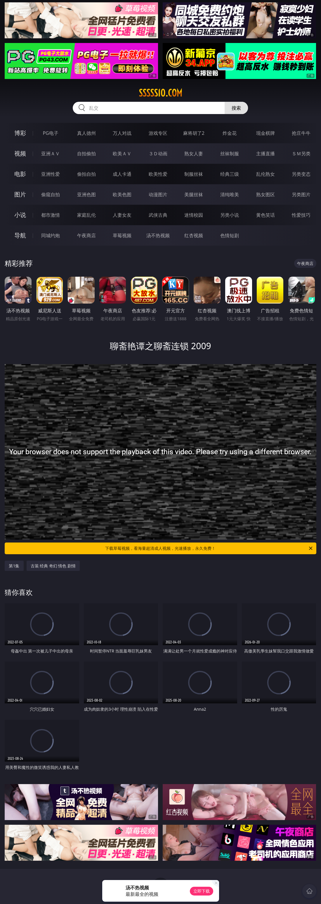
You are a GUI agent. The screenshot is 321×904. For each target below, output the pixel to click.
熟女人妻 (193, 153)
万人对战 (122, 133)
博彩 (20, 133)
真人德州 (86, 133)
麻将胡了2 (193, 133)
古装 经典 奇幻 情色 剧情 (53, 566)
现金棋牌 (265, 133)
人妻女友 (122, 215)
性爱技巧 (301, 215)
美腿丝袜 (193, 194)
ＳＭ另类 (301, 153)
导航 (20, 235)
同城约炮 (50, 235)
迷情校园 (193, 215)
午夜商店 (86, 235)
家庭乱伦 (86, 215)
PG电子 (50, 133)
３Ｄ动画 (158, 153)
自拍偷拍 (86, 153)
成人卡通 (122, 174)
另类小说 (229, 215)
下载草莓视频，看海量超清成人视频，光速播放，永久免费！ (209, 548)
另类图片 (301, 194)
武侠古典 (158, 215)
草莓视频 (122, 235)
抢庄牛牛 (301, 133)
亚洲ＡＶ (50, 153)
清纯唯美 (229, 194)
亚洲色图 (86, 194)
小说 (20, 215)
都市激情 (50, 215)
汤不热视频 (158, 235)
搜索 (236, 108)
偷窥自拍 (50, 194)
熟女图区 (265, 194)
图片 (20, 194)
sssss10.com (160, 93)
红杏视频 (193, 235)
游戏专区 (158, 133)
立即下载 (201, 891)
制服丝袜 (193, 174)
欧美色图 (122, 194)
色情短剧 (229, 235)
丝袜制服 (229, 153)
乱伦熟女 (265, 174)
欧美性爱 (158, 174)
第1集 (14, 566)
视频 (20, 153)
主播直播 (265, 153)
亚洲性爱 (50, 174)
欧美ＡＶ (122, 153)
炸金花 (230, 133)
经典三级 (229, 174)
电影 (20, 174)
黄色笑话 (265, 215)
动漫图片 (158, 194)
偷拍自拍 (86, 174)
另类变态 (301, 174)
